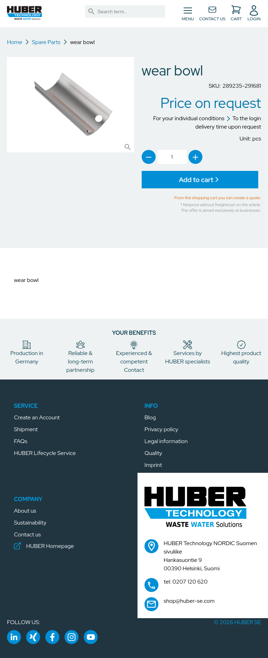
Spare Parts (46, 42)
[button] (24, 13)
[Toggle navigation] (188, 13)
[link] (91, 11)
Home (14, 42)
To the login (243, 118)
